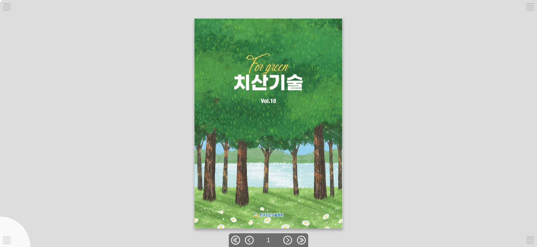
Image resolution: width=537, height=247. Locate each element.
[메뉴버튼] (7, 240)
